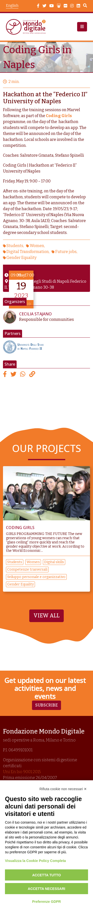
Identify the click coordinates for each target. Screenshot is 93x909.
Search (85, 6)
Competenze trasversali (27, 569)
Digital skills (54, 562)
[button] (82, 26)
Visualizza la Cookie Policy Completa (35, 861)
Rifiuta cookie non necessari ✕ (63, 789)
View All (46, 615)
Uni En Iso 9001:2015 (22, 771)
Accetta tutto (46, 875)
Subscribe (46, 705)
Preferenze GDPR (46, 902)
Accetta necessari (46, 889)
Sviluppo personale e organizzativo (36, 577)
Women (37, 245)
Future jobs (66, 251)
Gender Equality (21, 257)
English (12, 5)
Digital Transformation (27, 251)
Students (14, 245)
